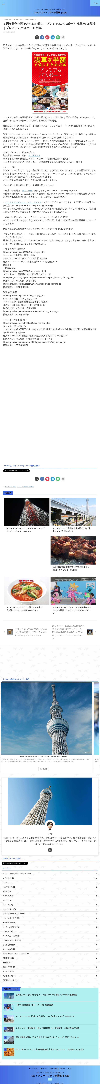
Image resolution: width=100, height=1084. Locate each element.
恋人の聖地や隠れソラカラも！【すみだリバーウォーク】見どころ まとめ (47, 1038)
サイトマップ (33, 1068)
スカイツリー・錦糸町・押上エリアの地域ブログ (50, 1072)
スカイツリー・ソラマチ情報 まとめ (50, 12)
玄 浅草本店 (34, 155)
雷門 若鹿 (27, 190)
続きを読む (50, 769)
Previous (3, 727)
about (69, 1068)
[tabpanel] (50, 727)
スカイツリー (43, 1068)
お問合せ (62, 1068)
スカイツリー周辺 (10, 486)
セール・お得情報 (22, 486)
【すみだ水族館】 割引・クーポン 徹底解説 (50, 756)
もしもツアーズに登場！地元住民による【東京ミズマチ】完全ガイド (45, 1017)
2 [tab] (51, 775)
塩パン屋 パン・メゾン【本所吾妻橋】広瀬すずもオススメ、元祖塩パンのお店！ (50, 1050)
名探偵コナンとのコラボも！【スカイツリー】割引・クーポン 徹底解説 (46, 995)
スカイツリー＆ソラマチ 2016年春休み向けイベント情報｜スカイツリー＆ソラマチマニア (72, 610)
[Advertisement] (21, 365)
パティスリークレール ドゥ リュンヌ (24, 202)
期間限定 (31, 486)
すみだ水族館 (53, 1068)
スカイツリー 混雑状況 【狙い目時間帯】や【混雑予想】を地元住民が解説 (47, 1028)
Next (96, 727)
